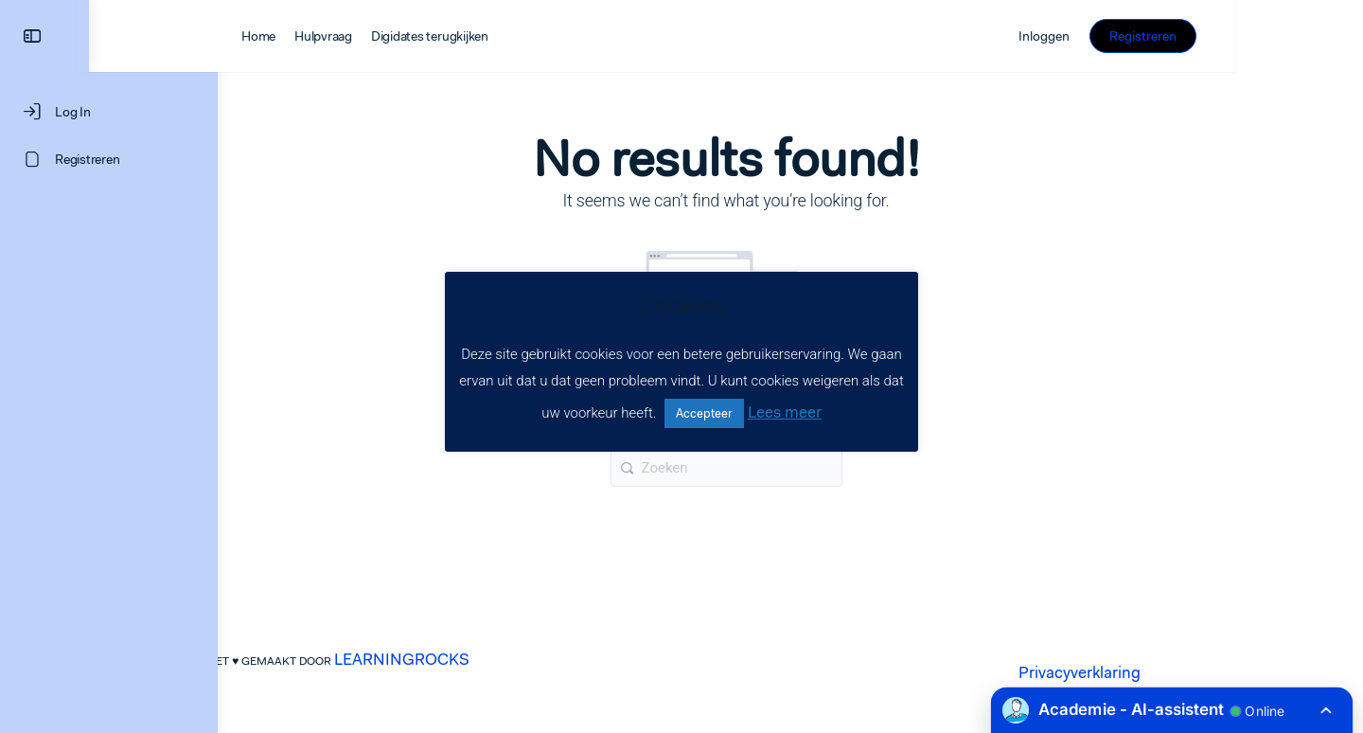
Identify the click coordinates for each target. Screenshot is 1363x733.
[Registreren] (109, 159)
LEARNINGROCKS (466, 659)
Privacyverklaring (1144, 672)
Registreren (1271, 36)
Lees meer (785, 412)
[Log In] (109, 111)
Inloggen (1172, 36)
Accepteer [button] (704, 413)
